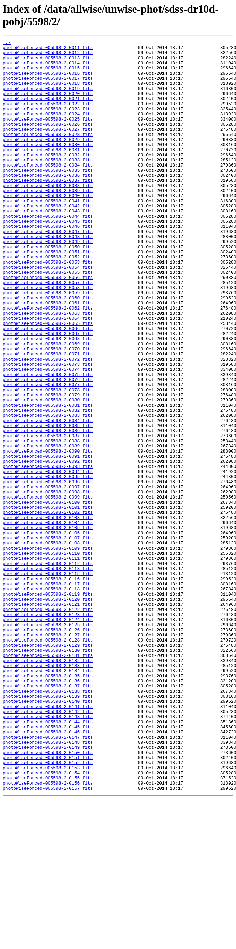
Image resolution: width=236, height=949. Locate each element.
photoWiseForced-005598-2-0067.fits (48, 393)
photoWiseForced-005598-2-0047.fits (48, 270)
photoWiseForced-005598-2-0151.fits (48, 901)
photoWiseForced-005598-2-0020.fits (48, 104)
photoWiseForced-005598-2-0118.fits (48, 699)
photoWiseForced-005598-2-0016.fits (48, 80)
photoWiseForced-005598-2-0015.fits (48, 74)
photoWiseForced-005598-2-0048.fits (48, 276)
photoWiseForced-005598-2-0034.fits (48, 190)
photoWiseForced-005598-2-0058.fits (48, 337)
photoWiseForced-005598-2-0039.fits (48, 221)
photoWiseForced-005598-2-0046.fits (48, 264)
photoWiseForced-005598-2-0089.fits (48, 527)
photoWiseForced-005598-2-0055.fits (48, 319)
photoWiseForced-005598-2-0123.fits (48, 730)
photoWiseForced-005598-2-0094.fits (48, 558)
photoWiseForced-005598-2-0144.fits (48, 858)
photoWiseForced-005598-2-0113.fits (48, 674)
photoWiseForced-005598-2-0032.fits (48, 178)
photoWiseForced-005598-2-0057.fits (48, 331)
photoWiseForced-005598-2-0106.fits (48, 632)
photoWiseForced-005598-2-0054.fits (48, 313)
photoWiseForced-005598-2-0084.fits (48, 497)
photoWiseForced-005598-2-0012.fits (48, 55)
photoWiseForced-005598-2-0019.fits (48, 98)
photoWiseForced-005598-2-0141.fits (48, 840)
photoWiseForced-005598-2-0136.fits (48, 809)
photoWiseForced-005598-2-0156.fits (48, 932)
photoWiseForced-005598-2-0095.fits (48, 564)
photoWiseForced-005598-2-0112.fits (48, 668)
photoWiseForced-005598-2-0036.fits (48, 203)
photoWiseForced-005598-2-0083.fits (48, 491)
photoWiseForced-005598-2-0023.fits (48, 123)
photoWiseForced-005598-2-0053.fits (48, 307)
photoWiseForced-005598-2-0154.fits (48, 920)
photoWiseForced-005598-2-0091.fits (48, 540)
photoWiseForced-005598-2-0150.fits (48, 895)
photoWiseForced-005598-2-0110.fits (48, 656)
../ (7, 43)
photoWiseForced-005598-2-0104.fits (48, 619)
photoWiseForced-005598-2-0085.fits (48, 503)
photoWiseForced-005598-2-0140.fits (48, 834)
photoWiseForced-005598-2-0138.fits (48, 822)
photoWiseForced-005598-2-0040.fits (48, 227)
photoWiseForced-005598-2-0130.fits (48, 773)
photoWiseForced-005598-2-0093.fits (48, 552)
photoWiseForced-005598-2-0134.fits (48, 797)
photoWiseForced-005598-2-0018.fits (48, 92)
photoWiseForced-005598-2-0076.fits (48, 448)
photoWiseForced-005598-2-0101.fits (48, 601)
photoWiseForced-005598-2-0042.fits (48, 239)
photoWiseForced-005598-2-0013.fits (48, 62)
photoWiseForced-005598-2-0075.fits (48, 442)
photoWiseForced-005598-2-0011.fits (48, 49)
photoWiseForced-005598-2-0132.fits (48, 785)
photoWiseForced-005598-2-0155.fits (48, 926)
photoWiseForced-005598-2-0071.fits (48, 417)
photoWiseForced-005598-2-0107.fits (48, 638)
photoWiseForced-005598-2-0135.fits (48, 803)
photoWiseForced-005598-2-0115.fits (48, 681)
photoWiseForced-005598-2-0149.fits (48, 889)
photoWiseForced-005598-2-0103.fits (48, 613)
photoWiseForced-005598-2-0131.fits (48, 779)
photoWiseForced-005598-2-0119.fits (48, 705)
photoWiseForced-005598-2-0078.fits (48, 460)
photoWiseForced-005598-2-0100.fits (48, 595)
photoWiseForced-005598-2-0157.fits (48, 938)
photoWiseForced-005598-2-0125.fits (48, 742)
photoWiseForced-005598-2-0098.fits (48, 583)
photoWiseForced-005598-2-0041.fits (48, 233)
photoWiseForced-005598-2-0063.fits (48, 368)
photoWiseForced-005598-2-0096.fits (48, 570)
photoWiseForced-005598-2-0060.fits (48, 350)
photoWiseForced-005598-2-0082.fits (48, 484)
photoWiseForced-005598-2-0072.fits (48, 423)
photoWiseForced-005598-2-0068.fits (48, 399)
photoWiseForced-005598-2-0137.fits (48, 815)
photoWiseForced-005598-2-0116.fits (48, 687)
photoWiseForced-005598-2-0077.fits (48, 454)
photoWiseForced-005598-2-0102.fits (48, 607)
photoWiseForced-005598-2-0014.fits (48, 68)
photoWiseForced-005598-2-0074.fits (48, 435)
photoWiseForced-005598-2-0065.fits (48, 380)
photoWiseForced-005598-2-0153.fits (48, 914)
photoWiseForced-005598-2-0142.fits (48, 846)
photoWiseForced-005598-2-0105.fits (48, 625)
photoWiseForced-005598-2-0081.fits (48, 478)
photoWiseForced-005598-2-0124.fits (48, 736)
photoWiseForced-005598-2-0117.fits (48, 693)
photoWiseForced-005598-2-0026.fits (48, 141)
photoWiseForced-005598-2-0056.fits (48, 325)
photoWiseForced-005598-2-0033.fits (48, 184)
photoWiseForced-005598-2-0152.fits (48, 907)
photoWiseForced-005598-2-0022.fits (48, 117)
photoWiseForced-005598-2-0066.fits (48, 386)
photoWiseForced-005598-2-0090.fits (48, 534)
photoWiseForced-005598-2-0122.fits (48, 724)
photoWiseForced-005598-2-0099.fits (48, 589)
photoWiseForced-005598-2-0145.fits (48, 864)
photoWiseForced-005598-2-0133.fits (48, 791)
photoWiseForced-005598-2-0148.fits (48, 883)
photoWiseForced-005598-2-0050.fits (48, 288)
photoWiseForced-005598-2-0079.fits (48, 466)
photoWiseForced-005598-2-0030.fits (48, 166)
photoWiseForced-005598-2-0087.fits (48, 515)
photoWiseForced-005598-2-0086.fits (48, 509)
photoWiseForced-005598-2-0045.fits (48, 258)
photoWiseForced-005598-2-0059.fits (48, 344)
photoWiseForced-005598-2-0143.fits (48, 852)
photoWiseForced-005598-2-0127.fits (48, 754)
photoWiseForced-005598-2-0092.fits (48, 546)
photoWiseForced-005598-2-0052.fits (48, 301)
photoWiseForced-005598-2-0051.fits (48, 294)
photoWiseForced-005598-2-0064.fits (48, 374)
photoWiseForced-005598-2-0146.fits (48, 871)
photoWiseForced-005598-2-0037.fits (48, 209)
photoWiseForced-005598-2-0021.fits (48, 111)
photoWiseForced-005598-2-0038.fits (48, 215)
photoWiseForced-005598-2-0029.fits (48, 160)
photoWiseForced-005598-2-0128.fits (48, 760)
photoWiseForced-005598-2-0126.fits (48, 748)
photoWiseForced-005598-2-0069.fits (48, 405)
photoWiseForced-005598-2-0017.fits (48, 86)
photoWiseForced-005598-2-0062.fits (48, 362)
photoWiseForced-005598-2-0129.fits (48, 766)
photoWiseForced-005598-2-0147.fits (48, 877)
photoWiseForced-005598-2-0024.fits (48, 129)
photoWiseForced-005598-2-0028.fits (48, 154)
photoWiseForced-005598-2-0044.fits (48, 252)
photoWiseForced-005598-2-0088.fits (48, 521)
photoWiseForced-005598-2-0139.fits (48, 828)
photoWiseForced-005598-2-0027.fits (48, 147)
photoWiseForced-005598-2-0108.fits (48, 644)
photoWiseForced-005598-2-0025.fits (48, 135)
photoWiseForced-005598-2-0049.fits (48, 282)
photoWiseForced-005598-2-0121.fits (48, 717)
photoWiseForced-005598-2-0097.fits (48, 576)
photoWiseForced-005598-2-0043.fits (48, 245)
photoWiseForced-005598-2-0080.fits (48, 472)
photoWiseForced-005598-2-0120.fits (48, 711)
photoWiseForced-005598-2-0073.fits (48, 429)
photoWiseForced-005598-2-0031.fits (48, 172)
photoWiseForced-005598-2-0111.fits (48, 662)
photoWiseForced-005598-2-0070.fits (48, 411)
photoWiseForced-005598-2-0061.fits (48, 356)
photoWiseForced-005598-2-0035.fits (48, 196)
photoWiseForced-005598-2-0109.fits (48, 650)
